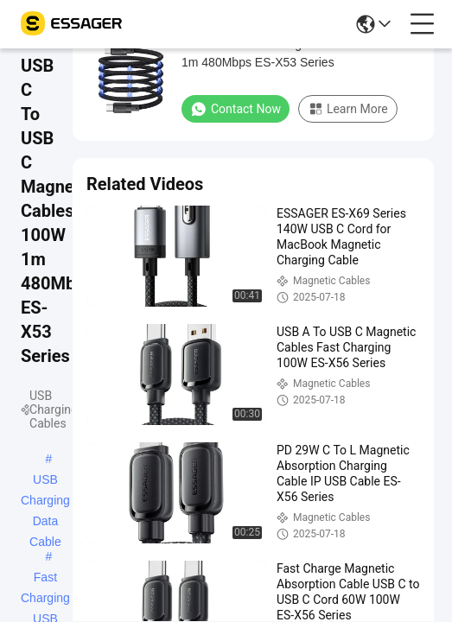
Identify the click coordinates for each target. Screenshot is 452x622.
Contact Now (235, 109)
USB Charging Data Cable (45, 481)
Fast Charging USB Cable (45, 578)
